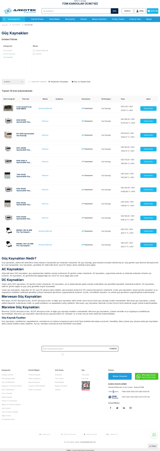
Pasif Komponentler (8, 378)
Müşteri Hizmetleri (99, 19)
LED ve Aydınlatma (8, 389)
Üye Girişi (85, 378)
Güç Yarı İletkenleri (8, 382)
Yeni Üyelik (85, 375)
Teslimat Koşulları (34, 375)
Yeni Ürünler (59, 378)
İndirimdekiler (59, 382)
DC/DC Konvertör (9, 54)
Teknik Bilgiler (54, 19)
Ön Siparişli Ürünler (8, 419)
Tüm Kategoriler (11, 19)
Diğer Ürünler (6, 416)
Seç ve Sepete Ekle (81, 82)
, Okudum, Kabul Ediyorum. (80, 354)
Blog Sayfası (70, 19)
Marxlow (37, 54)
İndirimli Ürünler (37, 19)
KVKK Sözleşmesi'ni (71, 354)
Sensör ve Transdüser (9, 401)
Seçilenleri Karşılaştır (58, 82)
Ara (114, 11)
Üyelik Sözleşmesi (34, 378)
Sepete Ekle (148, 108)
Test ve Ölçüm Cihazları (10, 412)
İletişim (149, 19)
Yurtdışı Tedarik (118, 19)
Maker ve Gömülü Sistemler (11, 404)
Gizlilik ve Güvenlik (34, 389)
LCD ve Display (7, 393)
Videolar (83, 19)
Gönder (113, 349)
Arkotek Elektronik (40, 50)
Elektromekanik (7, 397)
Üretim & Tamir (135, 19)
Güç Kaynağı (7, 57)
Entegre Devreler (7, 375)
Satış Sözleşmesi (34, 382)
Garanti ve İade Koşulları (36, 386)
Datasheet (86, 108)
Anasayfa (5, 25)
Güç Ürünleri (16, 25)
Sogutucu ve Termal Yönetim (12, 386)
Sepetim (58, 389)
